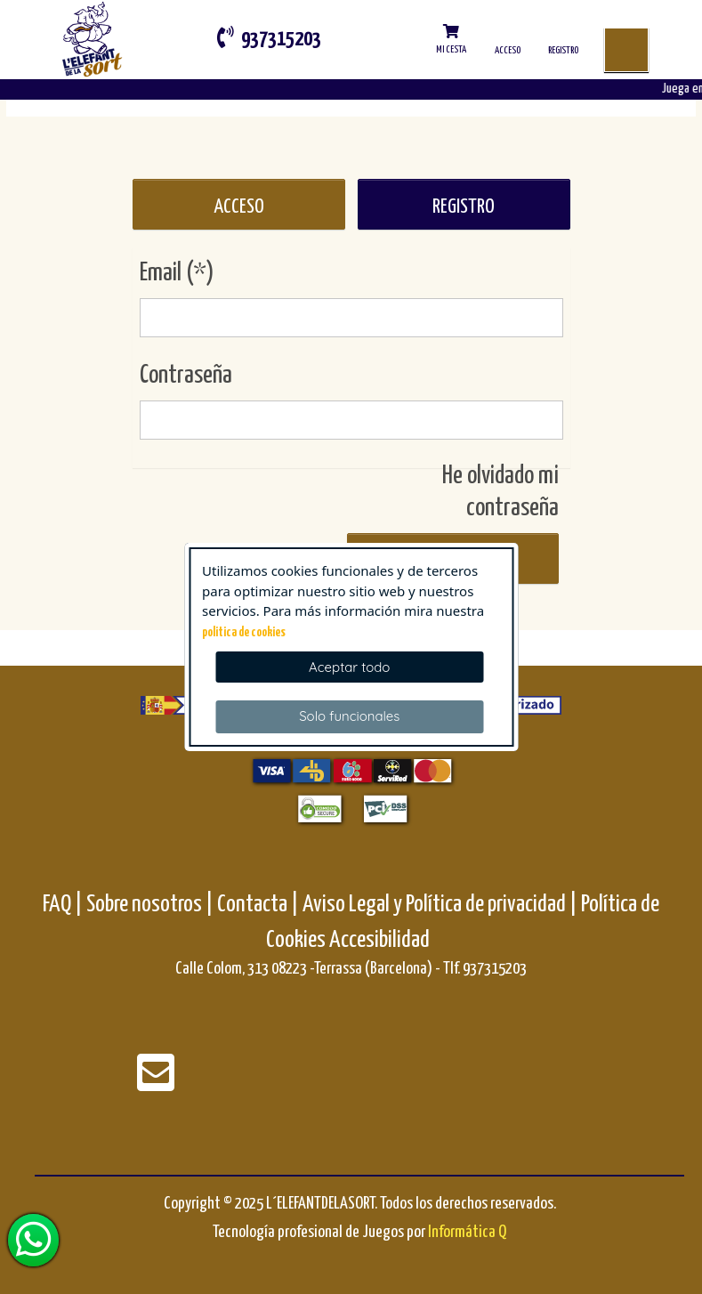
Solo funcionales (349, 716)
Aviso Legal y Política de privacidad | (442, 905)
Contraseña (186, 375)
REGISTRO (463, 207)
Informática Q (467, 1232)
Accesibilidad (379, 940)
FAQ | (64, 905)
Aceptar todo (349, 667)
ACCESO (239, 207)
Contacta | (258, 905)
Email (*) (177, 273)
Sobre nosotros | (150, 905)
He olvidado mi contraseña (500, 492)
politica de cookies (244, 633)
